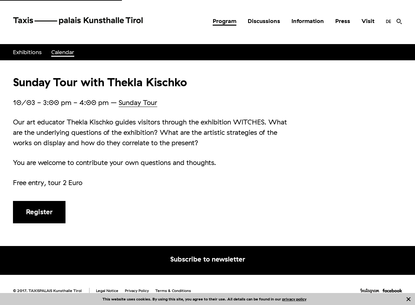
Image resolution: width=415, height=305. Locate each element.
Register (39, 211)
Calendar (62, 52)
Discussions (264, 21)
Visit (368, 21)
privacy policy (294, 299)
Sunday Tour (138, 102)
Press (342, 21)
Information (307, 21)
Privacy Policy (137, 290)
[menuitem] (224, 21)
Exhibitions (27, 52)
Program (224, 21)
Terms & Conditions (173, 290)
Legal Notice (107, 290)
